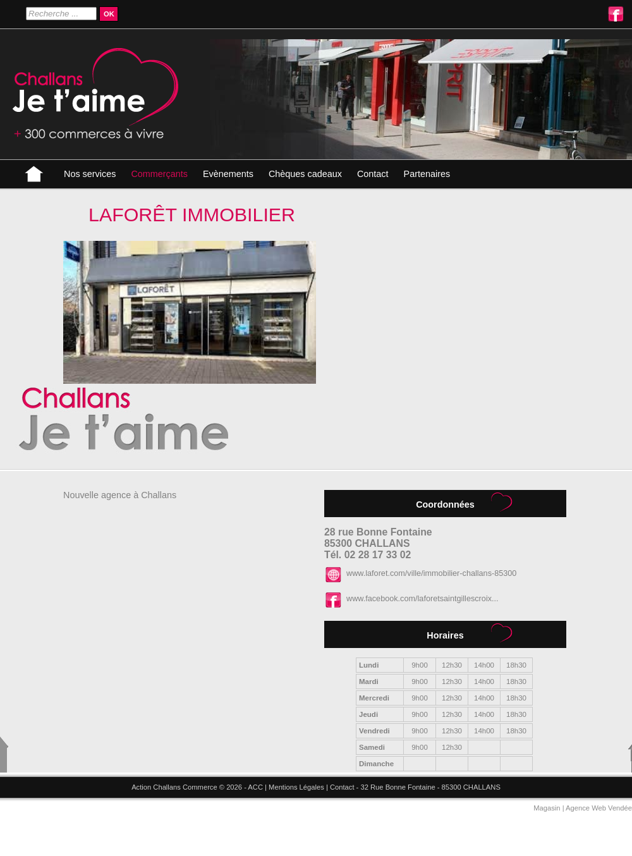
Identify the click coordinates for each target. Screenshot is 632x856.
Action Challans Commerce (174, 787)
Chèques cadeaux (305, 174)
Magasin (546, 808)
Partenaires (427, 174)
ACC (255, 787)
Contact (373, 174)
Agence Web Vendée (599, 808)
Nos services (90, 174)
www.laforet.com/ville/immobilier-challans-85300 (431, 573)
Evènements (228, 174)
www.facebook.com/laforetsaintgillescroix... (422, 598)
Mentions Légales (296, 787)
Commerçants (159, 174)
